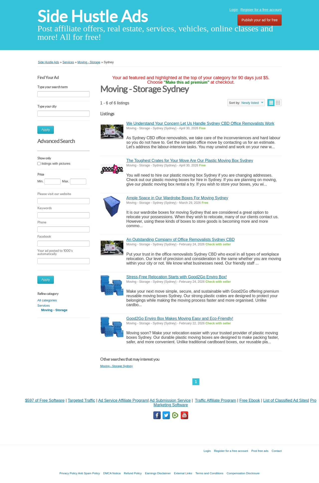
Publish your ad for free (259, 20)
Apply (45, 130)
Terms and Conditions (209, 473)
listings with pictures (56, 163)
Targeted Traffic (81, 400)
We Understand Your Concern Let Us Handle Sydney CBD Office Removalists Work (200, 123)
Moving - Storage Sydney (116, 365)
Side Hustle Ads (92, 16)
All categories (47, 300)
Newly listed (250, 103)
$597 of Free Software (45, 400)
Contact (277, 450)
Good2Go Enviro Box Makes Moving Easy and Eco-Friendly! (179, 318)
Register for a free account (261, 10)
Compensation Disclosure (243, 473)
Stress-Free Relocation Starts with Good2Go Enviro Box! (176, 277)
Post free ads (259, 450)
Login (234, 10)
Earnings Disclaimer (158, 473)
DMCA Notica (112, 473)
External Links (183, 473)
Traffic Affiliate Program (215, 400)
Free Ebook (249, 400)
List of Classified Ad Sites (285, 400)
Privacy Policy (68, 473)
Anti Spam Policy (89, 473)
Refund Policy (133, 473)
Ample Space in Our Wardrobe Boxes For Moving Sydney (177, 198)
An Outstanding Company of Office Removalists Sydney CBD (180, 239)
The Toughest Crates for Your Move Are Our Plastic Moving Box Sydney (189, 160)
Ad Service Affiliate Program (123, 400)
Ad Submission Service (170, 400)
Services (43, 305)
